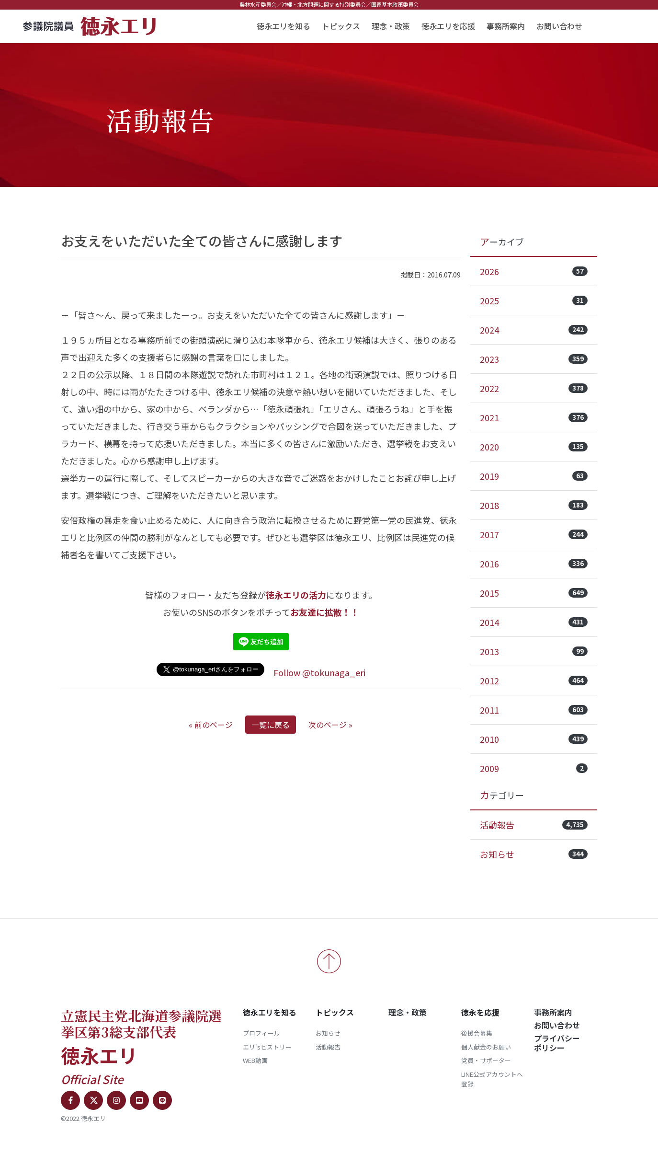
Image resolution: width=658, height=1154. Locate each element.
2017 (534, 534)
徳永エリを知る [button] (283, 26)
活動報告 (534, 825)
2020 (534, 446)
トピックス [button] (341, 26)
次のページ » (330, 724)
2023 (534, 359)
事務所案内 (506, 26)
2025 (534, 300)
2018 (534, 505)
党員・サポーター (486, 1060)
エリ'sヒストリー (267, 1046)
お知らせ (534, 854)
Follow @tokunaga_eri (319, 672)
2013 (534, 651)
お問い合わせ (559, 26)
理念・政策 (391, 26)
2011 (534, 710)
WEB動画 (255, 1060)
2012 (534, 680)
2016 (534, 563)
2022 (534, 388)
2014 (534, 622)
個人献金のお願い (486, 1046)
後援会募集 (476, 1033)
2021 (534, 417)
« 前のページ (211, 724)
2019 (534, 476)
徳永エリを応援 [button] (448, 26)
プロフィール (261, 1033)
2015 (534, 593)
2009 (534, 768)
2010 (534, 739)
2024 (534, 329)
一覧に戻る (270, 724)
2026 (534, 271)
